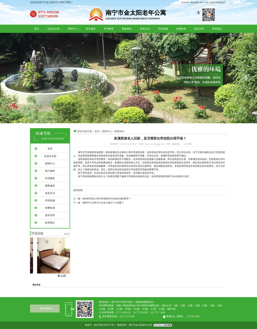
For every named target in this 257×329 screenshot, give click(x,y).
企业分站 (185, 2)
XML (206, 2)
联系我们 (217, 28)
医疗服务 (91, 28)
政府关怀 (199, 28)
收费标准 (181, 28)
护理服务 (109, 28)
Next (246, 78)
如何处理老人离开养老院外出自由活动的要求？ (107, 198)
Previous (11, 78)
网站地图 (194, 2)
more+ (67, 234)
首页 (36, 28)
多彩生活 (145, 28)
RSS (201, 2)
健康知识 (119, 131)
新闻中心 (73, 28)
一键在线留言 (44, 308)
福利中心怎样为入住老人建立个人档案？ (103, 202)
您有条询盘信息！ (218, 2)
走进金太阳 (53, 28)
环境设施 (163, 28)
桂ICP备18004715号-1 (105, 325)
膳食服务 (127, 28)
